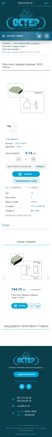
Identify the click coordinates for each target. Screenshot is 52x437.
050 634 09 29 (25, 3)
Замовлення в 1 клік (26, 181)
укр (46, 3)
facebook (29, 386)
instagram (22, 386)
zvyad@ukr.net (23, 406)
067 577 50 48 (24, 397)
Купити (28, 174)
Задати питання (26, 374)
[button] (4, 277)
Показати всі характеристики (18, 215)
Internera (33, 434)
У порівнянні (15, 187)
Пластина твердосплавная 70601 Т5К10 (24, 296)
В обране (34, 187)
